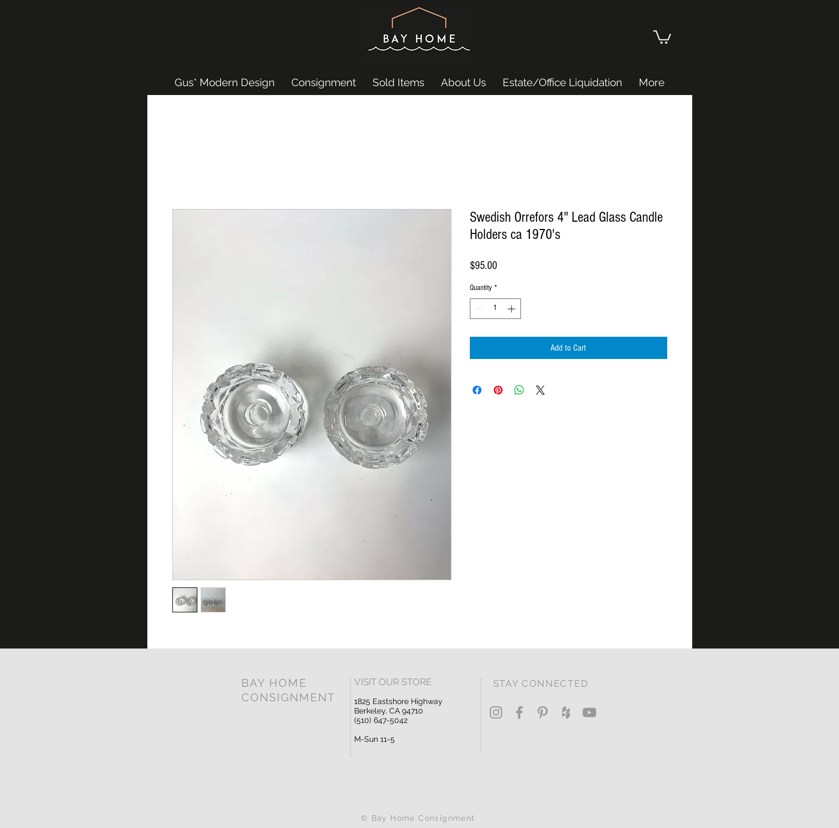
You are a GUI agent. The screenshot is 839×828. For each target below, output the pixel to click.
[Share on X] (540, 390)
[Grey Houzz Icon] (566, 712)
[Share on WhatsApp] (519, 390)
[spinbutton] (495, 308)
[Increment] (512, 308)
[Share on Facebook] (477, 390)
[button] (662, 36)
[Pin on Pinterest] (498, 390)
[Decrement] (478, 308)
